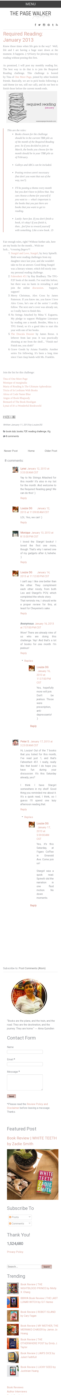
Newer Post (11, 450)
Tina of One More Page (15, 378)
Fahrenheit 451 (19, 276)
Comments (16, 1223)
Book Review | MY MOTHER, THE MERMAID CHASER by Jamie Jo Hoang (39, 1329)
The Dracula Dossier (22, 334)
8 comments (12, 436)
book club (11, 431)
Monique (25, 532)
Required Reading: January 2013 (23, 37)
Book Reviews (15, 1387)
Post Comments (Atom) (32, 968)
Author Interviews (17, 1391)
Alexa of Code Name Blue (17, 394)
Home (31, 450)
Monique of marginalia (15, 382)
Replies (28, 660)
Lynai (23, 468)
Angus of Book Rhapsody (16, 398)
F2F (25, 431)
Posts (14, 1217)
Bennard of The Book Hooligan (19, 402)
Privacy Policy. (15, 1251)
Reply (23, 498)
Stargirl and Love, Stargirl (24, 253)
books (20, 431)
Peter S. (24, 741)
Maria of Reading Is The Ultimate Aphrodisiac (27, 386)
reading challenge (37, 431)
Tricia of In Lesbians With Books (20, 390)
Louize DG (26, 508)
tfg (48, 431)
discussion (37, 287)
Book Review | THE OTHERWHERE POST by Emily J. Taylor (38, 1343)
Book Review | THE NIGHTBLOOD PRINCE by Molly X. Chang (38, 1288)
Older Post (51, 450)
